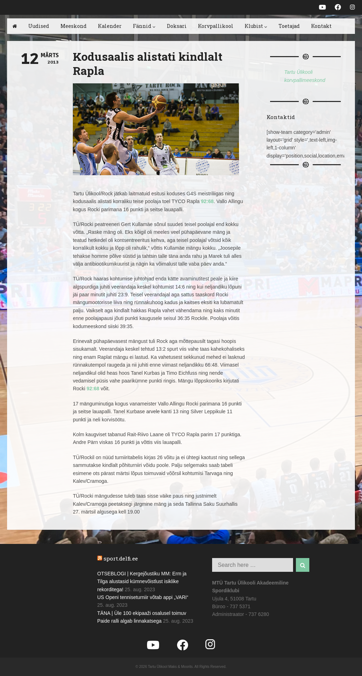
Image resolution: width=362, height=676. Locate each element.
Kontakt (321, 26)
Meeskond (73, 26)
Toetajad (289, 26)
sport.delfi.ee (121, 558)
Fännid (144, 26)
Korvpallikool (215, 26)
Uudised (38, 26)
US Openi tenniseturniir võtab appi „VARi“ (142, 597)
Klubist (256, 26)
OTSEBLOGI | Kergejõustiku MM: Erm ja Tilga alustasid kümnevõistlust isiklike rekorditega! (142, 581)
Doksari (177, 26)
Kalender (110, 26)
